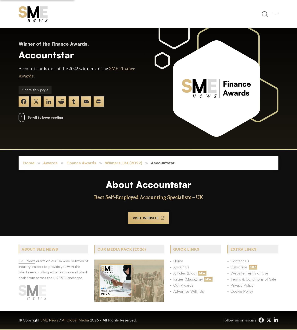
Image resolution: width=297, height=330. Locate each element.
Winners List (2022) (123, 162)
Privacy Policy (242, 285)
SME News (49, 320)
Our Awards (183, 285)
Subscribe (239, 267)
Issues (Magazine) (188, 279)
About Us (181, 267)
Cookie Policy (242, 291)
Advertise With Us (188, 291)
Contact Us (240, 261)
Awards (50, 162)
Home (28, 162)
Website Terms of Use (249, 273)
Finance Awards (81, 162)
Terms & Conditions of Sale (253, 279)
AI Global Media (75, 320)
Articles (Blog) (185, 273)
